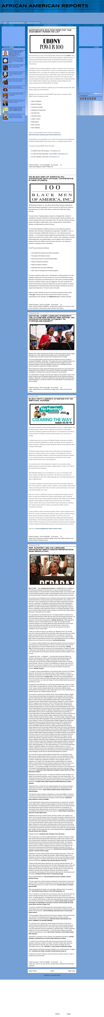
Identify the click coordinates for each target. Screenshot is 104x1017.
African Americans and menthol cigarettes (43, 538)
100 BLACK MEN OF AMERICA (41, 306)
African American (51, 308)
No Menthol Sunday (43, 540)
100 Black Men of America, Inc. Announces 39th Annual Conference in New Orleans (51, 178)
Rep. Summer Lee (37, 963)
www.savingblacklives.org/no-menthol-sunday (49, 528)
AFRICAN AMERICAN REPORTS (45, 6)
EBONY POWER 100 (47, 166)
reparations (31, 965)
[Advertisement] (52, 16)
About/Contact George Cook (33, 22)
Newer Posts (33, 971)
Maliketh (57, 1014)
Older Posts (71, 971)
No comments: (55, 165)
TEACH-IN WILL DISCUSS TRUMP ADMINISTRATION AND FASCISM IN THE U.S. (15, 109)
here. (43, 955)
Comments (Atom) (55, 975)
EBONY (69, 55)
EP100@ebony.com (55, 150)
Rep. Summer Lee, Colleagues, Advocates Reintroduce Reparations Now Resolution (51, 549)
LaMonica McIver (37, 389)
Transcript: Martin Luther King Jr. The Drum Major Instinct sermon (16, 74)
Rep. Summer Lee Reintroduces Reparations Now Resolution (58, 963)
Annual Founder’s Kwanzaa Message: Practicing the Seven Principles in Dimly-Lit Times (15, 116)
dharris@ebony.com (54, 156)
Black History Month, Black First (17, 22)
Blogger (69, 1014)
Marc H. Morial (60, 389)
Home (5, 22)
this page (32, 294)
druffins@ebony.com (63, 153)
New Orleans (60, 308)
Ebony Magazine (37, 166)
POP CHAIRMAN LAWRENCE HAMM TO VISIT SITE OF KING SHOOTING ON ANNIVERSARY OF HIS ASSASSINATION (16, 54)
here (56, 954)
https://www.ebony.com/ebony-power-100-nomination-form (45, 134)
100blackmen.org (54, 296)
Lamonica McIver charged (48, 389)
